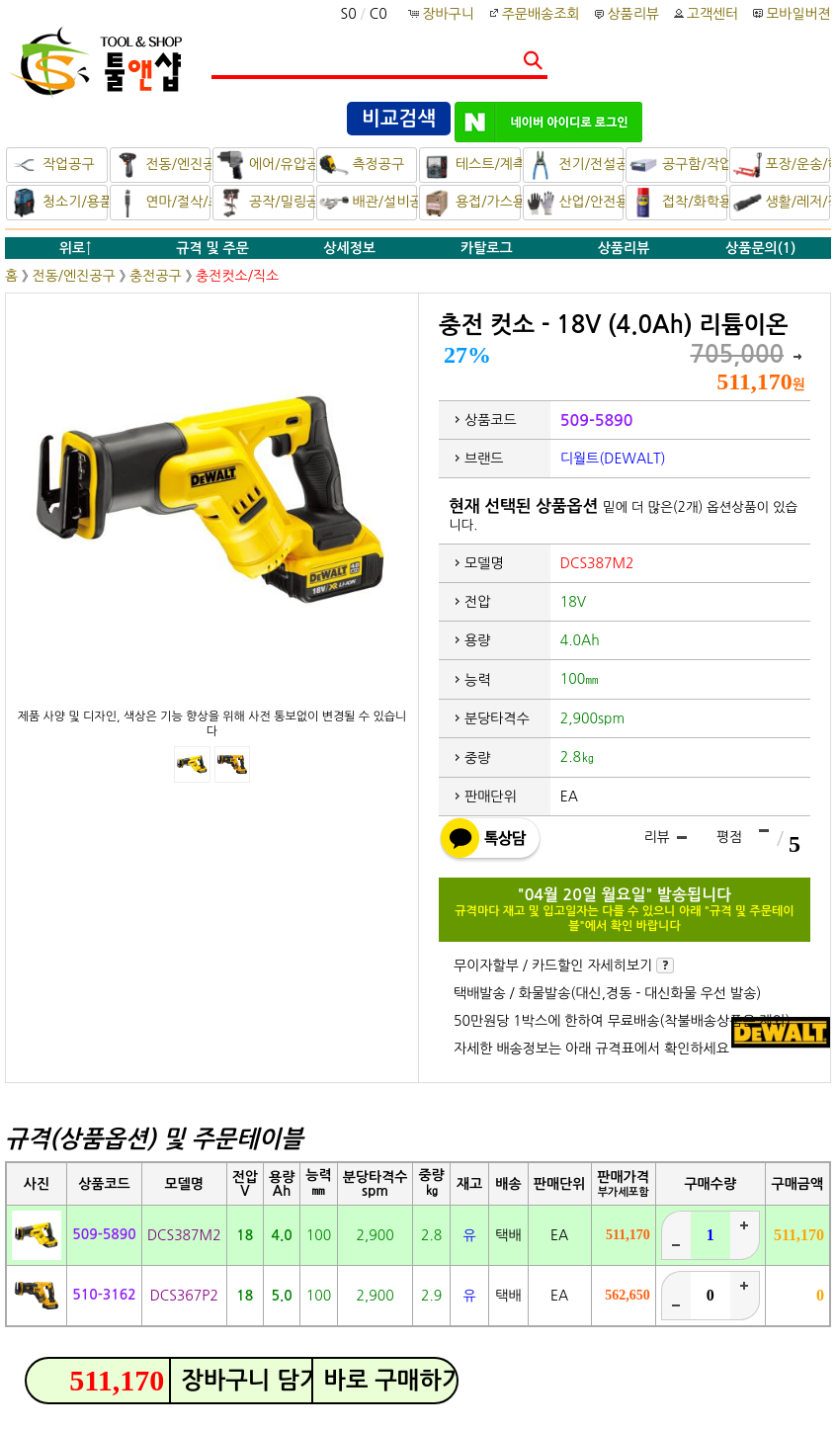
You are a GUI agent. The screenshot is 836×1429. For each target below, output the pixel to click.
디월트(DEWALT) (613, 458)
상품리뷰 (625, 14)
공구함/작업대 (677, 165)
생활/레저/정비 (781, 202)
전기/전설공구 (575, 165)
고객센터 (705, 14)
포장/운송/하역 (781, 165)
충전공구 (155, 276)
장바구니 (442, 14)
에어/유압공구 (264, 165)
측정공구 (362, 165)
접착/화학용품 (677, 202)
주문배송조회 (533, 14)
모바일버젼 (798, 14)
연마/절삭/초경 (162, 202)
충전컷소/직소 (237, 276)
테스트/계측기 (471, 165)
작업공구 (52, 165)
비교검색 (399, 118)
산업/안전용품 (575, 202)
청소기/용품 (58, 202)
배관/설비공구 (368, 202)
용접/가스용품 (471, 202)
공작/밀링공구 (264, 202)
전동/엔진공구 (162, 165)
